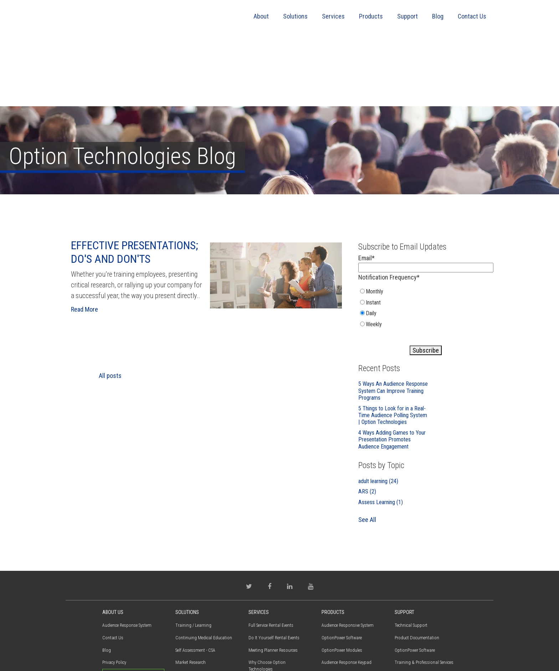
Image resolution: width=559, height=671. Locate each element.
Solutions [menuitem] (295, 16)
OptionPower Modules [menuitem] (342, 582)
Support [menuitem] (407, 16)
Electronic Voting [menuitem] (190, 631)
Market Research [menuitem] (190, 594)
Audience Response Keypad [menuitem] (346, 594)
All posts (110, 307)
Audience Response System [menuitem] (127, 557)
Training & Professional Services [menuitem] (277, 613)
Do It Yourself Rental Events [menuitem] (273, 569)
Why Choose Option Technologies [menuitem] (267, 598)
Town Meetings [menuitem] (189, 619)
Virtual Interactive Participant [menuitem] (348, 606)
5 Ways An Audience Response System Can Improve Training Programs (393, 322)
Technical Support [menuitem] (411, 557)
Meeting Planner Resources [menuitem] (273, 582)
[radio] (394, 225)
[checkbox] (425, 241)
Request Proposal (133, 607)
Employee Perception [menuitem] (194, 606)
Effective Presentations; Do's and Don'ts (134, 184)
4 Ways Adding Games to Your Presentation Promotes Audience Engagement (392, 371)
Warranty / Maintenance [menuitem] (417, 619)
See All (367, 451)
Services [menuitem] (333, 16)
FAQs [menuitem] (399, 606)
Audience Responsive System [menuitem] (348, 557)
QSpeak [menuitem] (328, 619)
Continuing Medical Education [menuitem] (203, 569)
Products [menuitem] (371, 16)
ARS (367, 423)
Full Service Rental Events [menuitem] (270, 557)
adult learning (378, 413)
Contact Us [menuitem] (472, 16)
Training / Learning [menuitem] (193, 557)
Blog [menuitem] (437, 16)
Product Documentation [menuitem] (417, 569)
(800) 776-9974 (120, 632)
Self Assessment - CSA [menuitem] (195, 582)
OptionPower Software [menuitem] (342, 569)
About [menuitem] (261, 16)
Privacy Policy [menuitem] (114, 594)
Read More (84, 241)
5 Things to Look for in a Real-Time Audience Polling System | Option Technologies (392, 347)
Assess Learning (380, 434)
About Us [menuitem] (112, 544)
